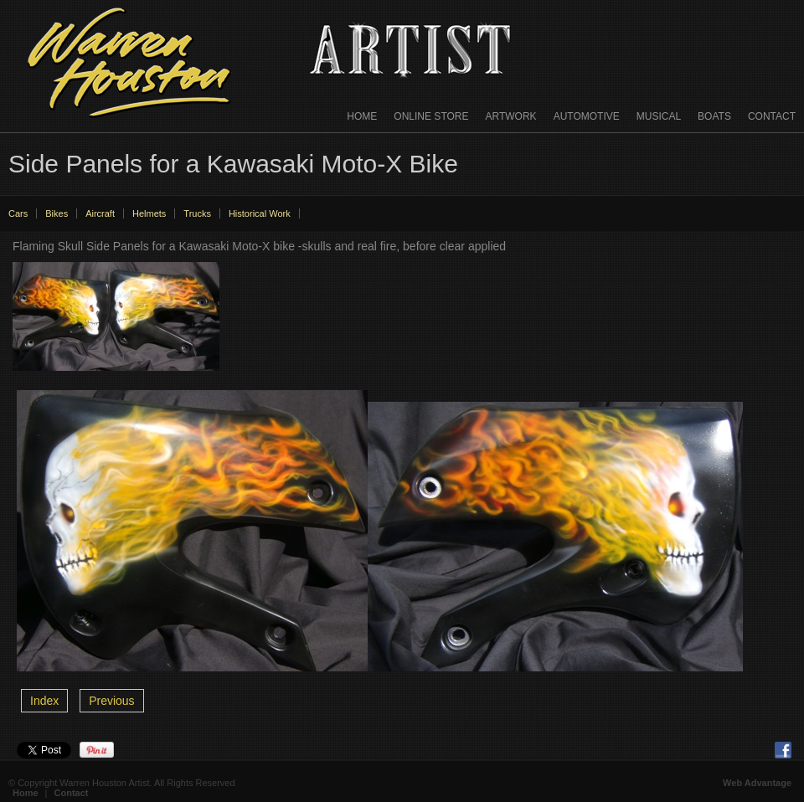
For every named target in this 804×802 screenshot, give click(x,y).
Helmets (149, 213)
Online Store (431, 116)
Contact (772, 116)
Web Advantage (757, 783)
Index (44, 700)
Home (362, 116)
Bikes (56, 213)
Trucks (197, 213)
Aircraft (100, 213)
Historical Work (260, 213)
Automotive (587, 116)
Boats (714, 116)
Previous (111, 700)
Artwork (511, 116)
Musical (658, 116)
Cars (18, 213)
